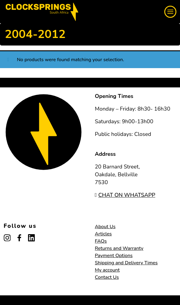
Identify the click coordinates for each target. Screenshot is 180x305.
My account (107, 270)
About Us (105, 226)
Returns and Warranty (119, 248)
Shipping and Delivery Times (126, 262)
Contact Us (107, 277)
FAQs (101, 241)
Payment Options (114, 255)
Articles (103, 234)
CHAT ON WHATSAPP (125, 195)
